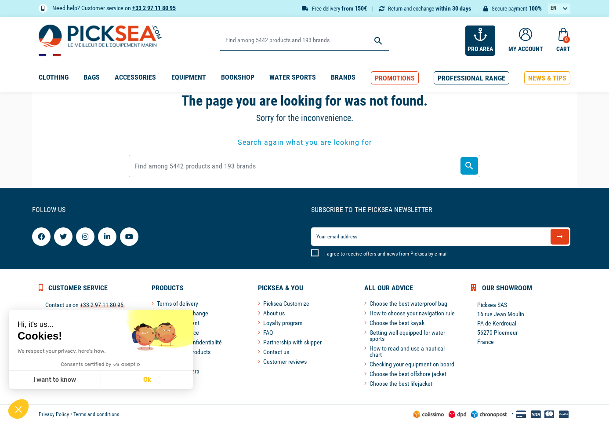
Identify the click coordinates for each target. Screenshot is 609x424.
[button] (395, 78)
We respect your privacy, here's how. (61, 351)
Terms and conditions (96, 414)
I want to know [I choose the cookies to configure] (54, 380)
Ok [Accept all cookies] (147, 380)
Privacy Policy (54, 414)
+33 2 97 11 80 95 (154, 7)
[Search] (304, 40)
